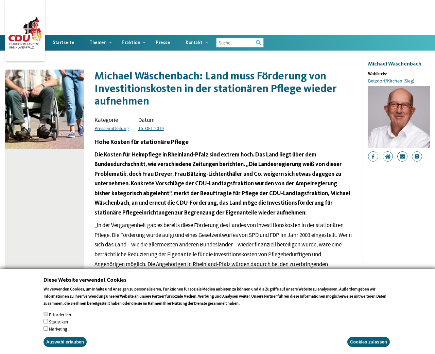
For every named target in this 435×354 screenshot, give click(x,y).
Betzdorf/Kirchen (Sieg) (391, 81)
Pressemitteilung (111, 128)
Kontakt (194, 42)
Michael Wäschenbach (394, 63)
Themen (98, 42)
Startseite (63, 42)
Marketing (58, 337)
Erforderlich (60, 323)
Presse (163, 42)
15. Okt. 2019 (151, 128)
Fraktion (131, 42)
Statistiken (58, 330)
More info (249, 312)
